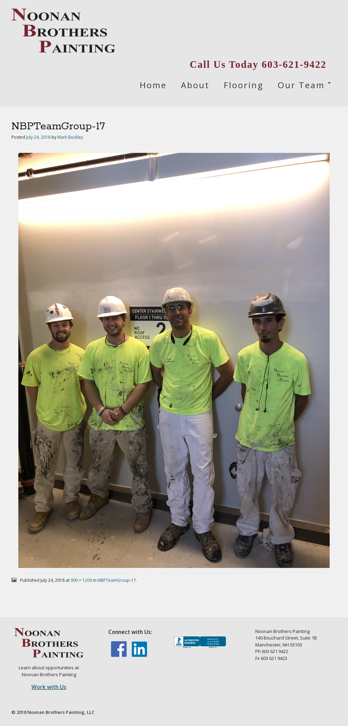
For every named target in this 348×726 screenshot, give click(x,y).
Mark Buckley (70, 137)
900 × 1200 (81, 580)
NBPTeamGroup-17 (117, 580)
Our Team (301, 85)
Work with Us (48, 687)
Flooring (244, 85)
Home (153, 85)
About (195, 85)
